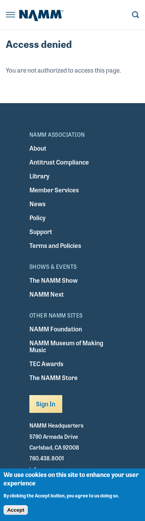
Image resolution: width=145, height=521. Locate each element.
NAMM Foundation (55, 328)
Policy (37, 217)
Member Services (54, 189)
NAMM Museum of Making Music (66, 346)
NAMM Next (46, 294)
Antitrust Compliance (59, 162)
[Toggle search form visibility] (135, 15)
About (37, 148)
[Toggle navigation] (10, 15)
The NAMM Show (53, 280)
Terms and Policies (55, 245)
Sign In (46, 403)
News (37, 203)
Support (40, 231)
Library (39, 175)
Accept (15, 511)
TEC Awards (46, 363)
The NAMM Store (53, 377)
